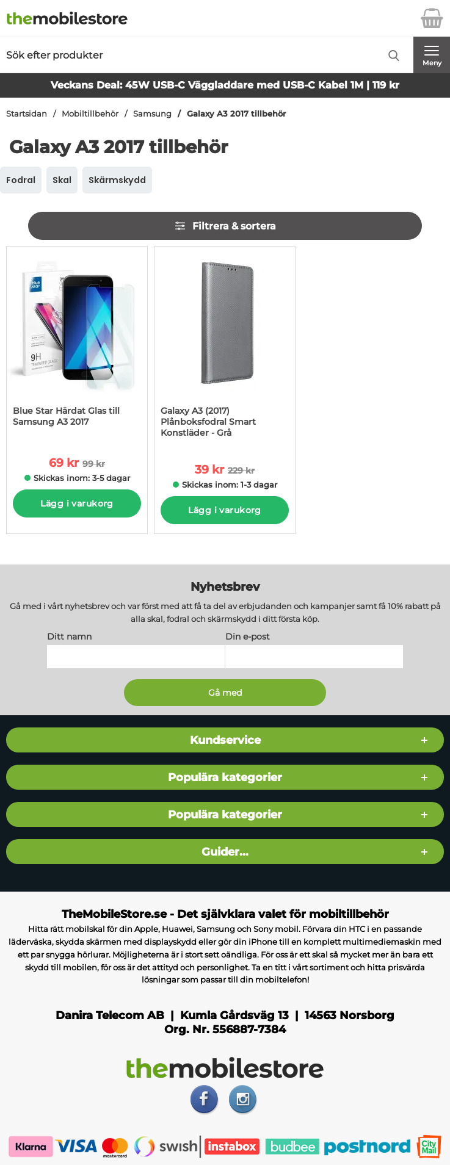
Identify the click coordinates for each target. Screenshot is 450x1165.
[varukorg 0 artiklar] (431, 18)
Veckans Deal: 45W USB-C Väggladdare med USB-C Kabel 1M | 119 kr (225, 85)
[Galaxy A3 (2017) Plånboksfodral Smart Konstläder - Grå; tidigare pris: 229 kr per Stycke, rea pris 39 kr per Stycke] (224, 346)
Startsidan (26, 113)
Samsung (152, 113)
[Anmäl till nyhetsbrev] (225, 693)
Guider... (225, 852)
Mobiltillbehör (90, 113)
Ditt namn (69, 637)
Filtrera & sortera (225, 226)
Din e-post (247, 637)
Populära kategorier (225, 777)
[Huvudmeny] (431, 55)
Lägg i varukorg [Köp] (76, 503)
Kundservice (225, 740)
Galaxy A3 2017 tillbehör (236, 113)
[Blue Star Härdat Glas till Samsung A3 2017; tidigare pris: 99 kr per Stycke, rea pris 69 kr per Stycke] (77, 343)
